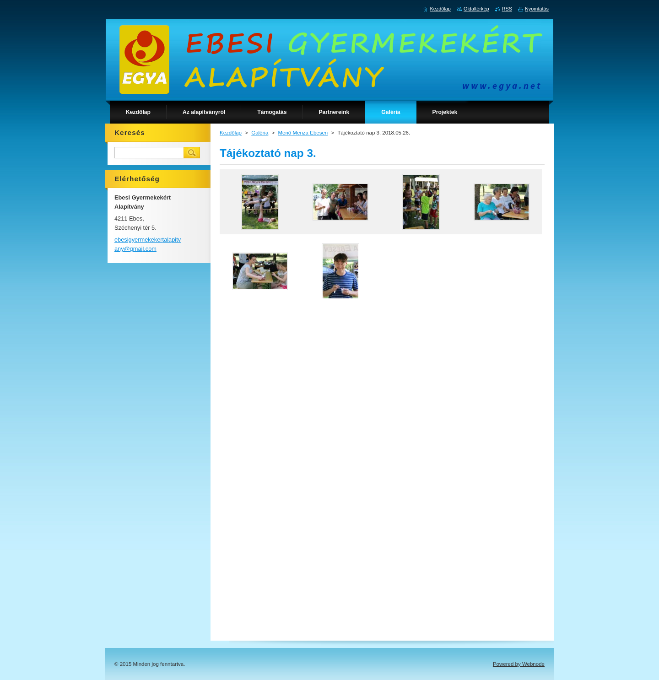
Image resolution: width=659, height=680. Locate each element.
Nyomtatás (537, 8)
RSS (507, 8)
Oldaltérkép (476, 8)
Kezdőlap (231, 132)
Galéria (259, 132)
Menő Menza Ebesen (303, 132)
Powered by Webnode (519, 664)
